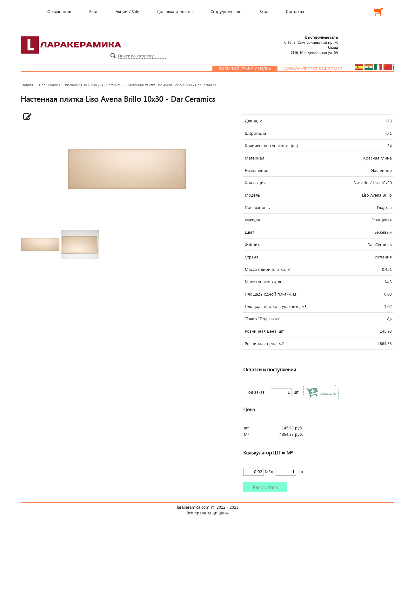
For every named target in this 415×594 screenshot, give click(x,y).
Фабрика (253, 244)
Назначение (256, 170)
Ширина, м (255, 133)
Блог (93, 11)
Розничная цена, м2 (264, 343)
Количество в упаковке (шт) (271, 145)
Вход (263, 11)
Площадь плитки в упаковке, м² (275, 306)
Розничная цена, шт (264, 331)
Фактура (252, 220)
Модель (252, 195)
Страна (251, 257)
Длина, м (253, 121)
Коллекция (255, 183)
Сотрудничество (226, 11)
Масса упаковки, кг (263, 281)
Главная (27, 84)
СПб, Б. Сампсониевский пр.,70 (311, 40)
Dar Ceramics (49, 84)
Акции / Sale (127, 11)
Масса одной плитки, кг (268, 269)
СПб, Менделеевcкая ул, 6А (314, 50)
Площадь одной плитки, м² (271, 294)
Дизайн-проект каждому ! (318, 68)
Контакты (295, 11)
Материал (254, 158)
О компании (59, 11)
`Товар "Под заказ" (262, 319)
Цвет (249, 232)
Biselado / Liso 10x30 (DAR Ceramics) (93, 84)
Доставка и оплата (175, 11)
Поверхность (257, 207)
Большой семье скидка (250, 68)
